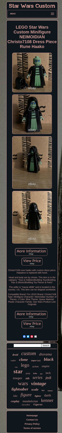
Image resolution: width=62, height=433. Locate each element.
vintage (38, 383)
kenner (47, 400)
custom (28, 353)
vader (13, 360)
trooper (17, 378)
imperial (36, 361)
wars (23, 383)
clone (23, 359)
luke (15, 396)
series (37, 377)
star (18, 371)
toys (43, 390)
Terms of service (32, 428)
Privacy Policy (32, 424)
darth (47, 395)
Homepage (32, 415)
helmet (50, 391)
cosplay (15, 401)
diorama (45, 354)
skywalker (26, 404)
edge (16, 367)
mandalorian (30, 401)
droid (15, 354)
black (49, 359)
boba (35, 373)
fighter (38, 396)
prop (28, 373)
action (35, 366)
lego (25, 365)
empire (45, 366)
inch (48, 373)
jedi (48, 378)
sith (27, 378)
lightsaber (19, 389)
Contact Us (32, 419)
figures (37, 404)
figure (26, 394)
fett (41, 374)
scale (34, 389)
